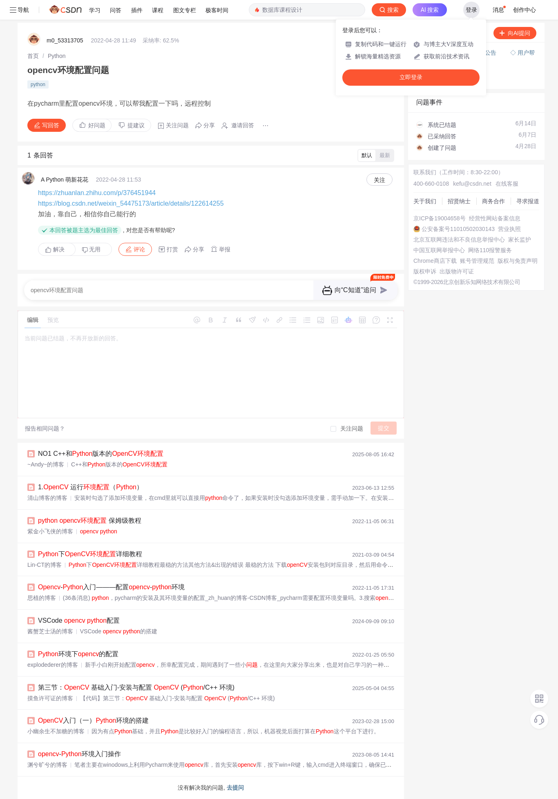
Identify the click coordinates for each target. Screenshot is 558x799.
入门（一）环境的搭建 (93, 720)
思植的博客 (41, 598)
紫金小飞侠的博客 (50, 531)
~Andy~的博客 (45, 464)
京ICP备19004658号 (439, 218)
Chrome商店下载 (435, 260)
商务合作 (493, 201)
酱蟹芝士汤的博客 (50, 631)
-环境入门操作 (79, 753)
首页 (33, 56)
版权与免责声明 (518, 260)
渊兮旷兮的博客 (47, 764)
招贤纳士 (459, 201)
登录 (471, 10)
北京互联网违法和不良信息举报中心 (459, 239)
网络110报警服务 (490, 250)
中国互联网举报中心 (439, 250)
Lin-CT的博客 (44, 565)
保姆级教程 (89, 520)
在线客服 (507, 183)
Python (57, 56)
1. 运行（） (90, 487)
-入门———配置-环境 (111, 587)
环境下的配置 (78, 653)
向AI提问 (515, 33)
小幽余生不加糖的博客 (56, 731)
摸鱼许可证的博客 (50, 698)
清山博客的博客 (47, 498)
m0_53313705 (65, 40)
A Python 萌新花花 (64, 179)
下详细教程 (90, 553)
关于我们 (424, 201)
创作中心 (524, 10)
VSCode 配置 (79, 620)
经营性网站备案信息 (494, 218)
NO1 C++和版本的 (100, 453)
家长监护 (519, 239)
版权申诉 (424, 271)
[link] (33, 56)
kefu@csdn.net (472, 183)
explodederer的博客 (52, 664)
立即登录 (411, 77)
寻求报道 (527, 201)
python (38, 84)
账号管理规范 (477, 260)
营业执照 (509, 229)
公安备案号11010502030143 (458, 229)
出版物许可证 (457, 271)
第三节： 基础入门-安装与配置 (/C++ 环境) (136, 687)
